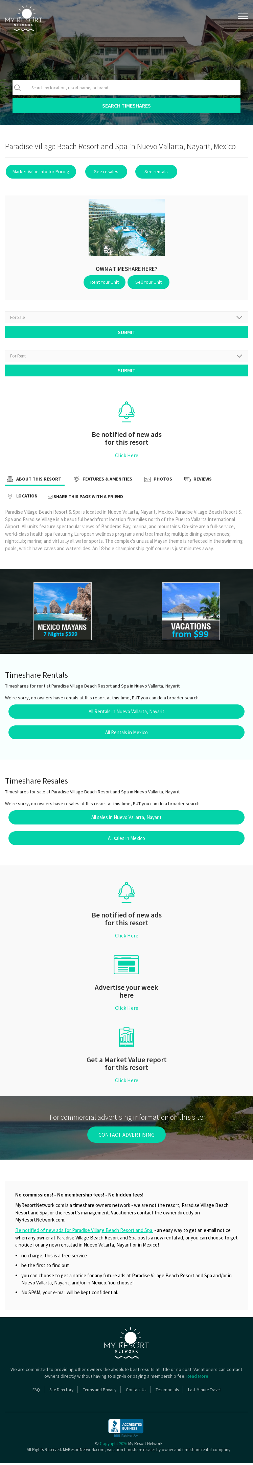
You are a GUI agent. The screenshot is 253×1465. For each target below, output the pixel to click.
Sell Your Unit (148, 282)
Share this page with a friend (85, 498)
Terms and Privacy (99, 1391)
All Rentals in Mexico (126, 733)
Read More (197, 1378)
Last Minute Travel (204, 1391)
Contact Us (136, 1391)
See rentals (151, 171)
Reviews (197, 481)
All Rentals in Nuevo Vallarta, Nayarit (126, 713)
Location (21, 498)
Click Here (126, 456)
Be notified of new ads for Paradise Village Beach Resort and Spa (84, 1232)
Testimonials (167, 1391)
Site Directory (61, 1391)
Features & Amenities (101, 481)
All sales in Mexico (126, 840)
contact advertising (126, 1136)
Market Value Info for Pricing (40, 171)
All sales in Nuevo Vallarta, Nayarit (126, 819)
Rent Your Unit (106, 282)
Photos (157, 481)
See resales (104, 171)
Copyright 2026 (113, 1445)
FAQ (36, 1391)
